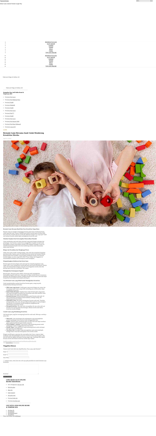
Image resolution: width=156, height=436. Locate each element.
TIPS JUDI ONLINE (50, 52)
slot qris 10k (21, 386)
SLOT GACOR (51, 44)
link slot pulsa (11, 389)
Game (16, 341)
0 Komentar (16, 342)
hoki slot (15, 400)
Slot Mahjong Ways (15, 99)
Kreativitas (20, 341)
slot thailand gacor (12, 415)
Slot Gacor (13, 97)
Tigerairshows (4, 1)
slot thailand (11, 413)
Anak (4, 341)
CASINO (51, 45)
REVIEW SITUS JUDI (51, 42)
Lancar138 (12, 127)
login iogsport (11, 394)
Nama (5, 351)
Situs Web (5, 357)
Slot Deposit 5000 (14, 121)
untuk (34, 341)
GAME (5, 129)
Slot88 (11, 102)
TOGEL (51, 51)
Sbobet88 (12, 105)
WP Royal (17, 418)
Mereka (31, 341)
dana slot (10, 392)
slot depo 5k (11, 412)
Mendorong (26, 341)
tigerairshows (9, 342)
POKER (51, 47)
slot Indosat (11, 416)
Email (5, 354)
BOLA (51, 49)
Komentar (5, 375)
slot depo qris (16, 403)
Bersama (12, 341)
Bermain (8, 341)
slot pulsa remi (11, 397)
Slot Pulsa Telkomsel (15, 124)
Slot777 (12, 113)
